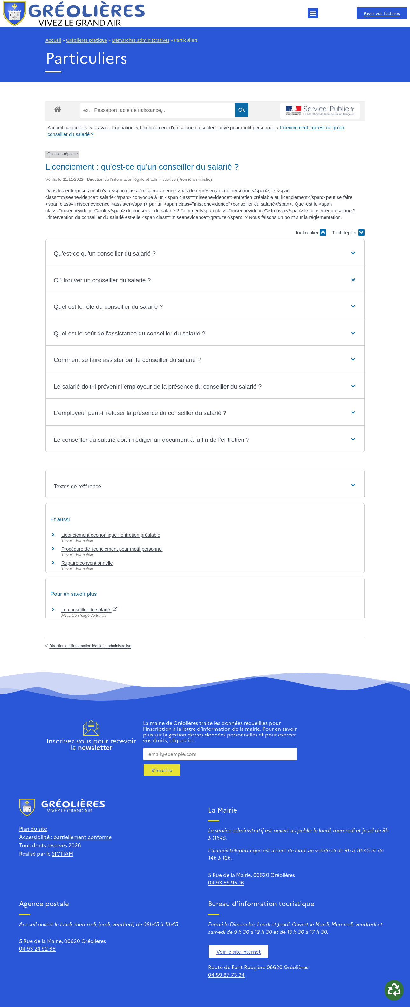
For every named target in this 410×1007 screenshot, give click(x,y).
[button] (313, 13)
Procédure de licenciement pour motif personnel (112, 549)
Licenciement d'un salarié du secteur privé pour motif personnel (207, 127)
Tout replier (310, 232)
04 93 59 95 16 (226, 882)
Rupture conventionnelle (87, 563)
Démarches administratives (140, 40)
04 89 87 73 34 (226, 974)
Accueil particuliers (68, 127)
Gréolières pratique (86, 40)
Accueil (53, 40)
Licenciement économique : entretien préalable (110, 535)
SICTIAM (62, 853)
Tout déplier (348, 232)
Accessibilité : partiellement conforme (65, 836)
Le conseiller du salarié (89, 609)
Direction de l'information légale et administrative (90, 646)
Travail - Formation (114, 127)
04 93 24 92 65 (37, 948)
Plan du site (33, 828)
